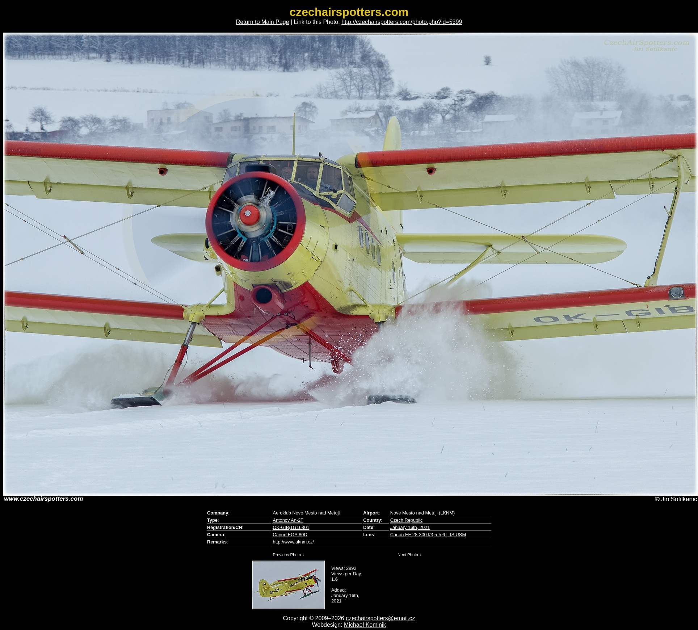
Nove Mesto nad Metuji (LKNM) (422, 513)
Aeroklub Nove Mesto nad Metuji (306, 513)
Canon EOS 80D (290, 534)
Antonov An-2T (288, 520)
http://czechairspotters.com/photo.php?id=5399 (401, 22)
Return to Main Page (262, 22)
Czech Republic (406, 520)
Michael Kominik (365, 625)
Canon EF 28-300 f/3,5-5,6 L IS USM (428, 534)
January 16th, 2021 (410, 527)
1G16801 (300, 527)
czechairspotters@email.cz (380, 618)
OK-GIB (281, 527)
